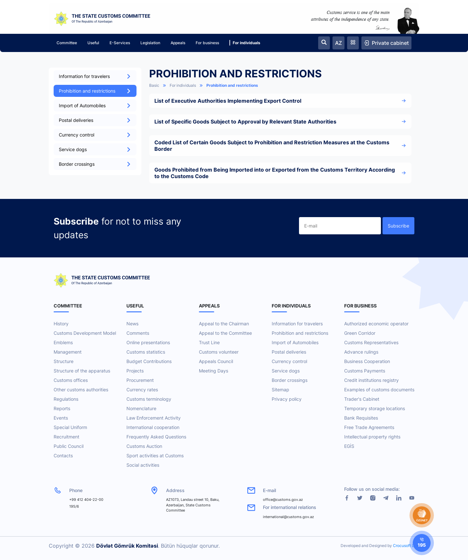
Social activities (142, 465)
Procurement (140, 380)
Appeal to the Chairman (224, 323)
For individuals (244, 43)
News (132, 323)
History (61, 323)
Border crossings (95, 164)
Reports (62, 408)
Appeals (178, 42)
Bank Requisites (361, 418)
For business (207, 42)
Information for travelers (95, 76)
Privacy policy (287, 399)
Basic (154, 85)
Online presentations (148, 342)
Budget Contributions (149, 361)
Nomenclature (141, 408)
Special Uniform (70, 427)
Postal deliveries (95, 120)
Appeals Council (216, 361)
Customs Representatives (371, 342)
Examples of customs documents (379, 389)
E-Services (120, 42)
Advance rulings (361, 352)
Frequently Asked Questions (156, 436)
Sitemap (280, 389)
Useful (93, 42)
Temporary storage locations (374, 408)
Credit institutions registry (371, 380)
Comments (137, 333)
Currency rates (142, 389)
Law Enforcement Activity (153, 418)
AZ (338, 43)
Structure (63, 361)
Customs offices (71, 380)
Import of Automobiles (95, 105)
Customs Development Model (85, 333)
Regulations (66, 399)
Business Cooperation (367, 361)
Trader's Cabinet (361, 399)
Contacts (63, 455)
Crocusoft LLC (406, 545)
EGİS (349, 446)
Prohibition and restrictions (95, 91)
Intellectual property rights (372, 436)
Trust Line (209, 342)
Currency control (95, 134)
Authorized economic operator (376, 323)
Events (61, 418)
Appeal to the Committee (225, 333)
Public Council (69, 446)
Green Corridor (359, 333)
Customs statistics (145, 352)
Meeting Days (213, 370)
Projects (135, 370)
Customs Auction (144, 446)
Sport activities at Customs (155, 455)
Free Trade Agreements (369, 427)
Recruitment (66, 436)
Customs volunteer (219, 352)
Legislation (150, 42)
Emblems (63, 342)
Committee (67, 42)
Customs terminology (148, 399)
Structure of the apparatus (82, 370)
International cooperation (152, 427)
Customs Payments (364, 370)
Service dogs (95, 149)
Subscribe (398, 225)
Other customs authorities (81, 389)
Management (68, 352)
